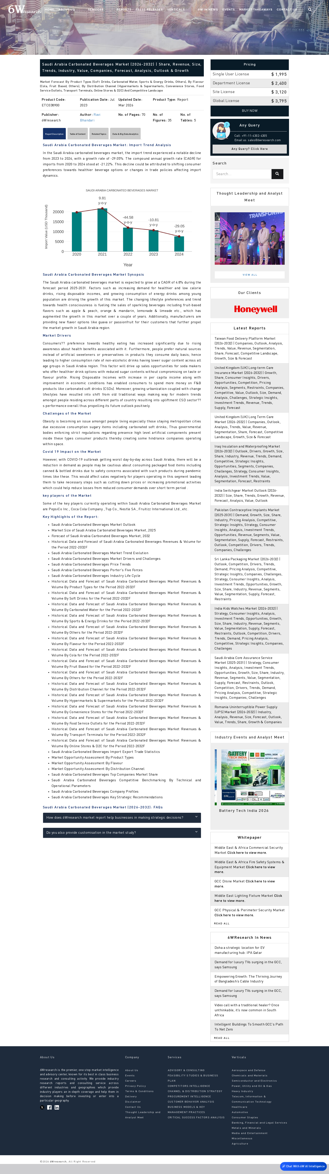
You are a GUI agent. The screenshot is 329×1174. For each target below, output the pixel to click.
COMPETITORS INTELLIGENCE (189, 1096)
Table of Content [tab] (97, 135)
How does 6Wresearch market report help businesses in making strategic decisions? (122, 819)
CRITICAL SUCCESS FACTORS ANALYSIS (196, 1127)
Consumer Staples (245, 1127)
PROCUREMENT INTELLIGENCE (189, 1106)
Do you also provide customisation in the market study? (122, 834)
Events (237, 10)
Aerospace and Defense (249, 1080)
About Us (101, 10)
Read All (222, 933)
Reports (141, 10)
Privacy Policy (135, 1096)
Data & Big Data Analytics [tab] (170, 135)
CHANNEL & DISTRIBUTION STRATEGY (195, 1101)
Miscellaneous (242, 1148)
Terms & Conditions (139, 1101)
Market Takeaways (264, 10)
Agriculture (240, 1154)
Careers (130, 1091)
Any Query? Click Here (250, 149)
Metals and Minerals (246, 1138)
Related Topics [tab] (130, 135)
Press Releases (166, 10)
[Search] (277, 174)
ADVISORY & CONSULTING (186, 1080)
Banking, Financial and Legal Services (259, 1133)
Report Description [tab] (61, 135)
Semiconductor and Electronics (254, 1091)
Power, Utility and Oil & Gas (252, 1096)
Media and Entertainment (250, 1143)
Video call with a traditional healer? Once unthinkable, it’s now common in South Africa (248, 1020)
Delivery (131, 1106)
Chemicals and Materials (250, 1085)
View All (250, 275)
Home (84, 10)
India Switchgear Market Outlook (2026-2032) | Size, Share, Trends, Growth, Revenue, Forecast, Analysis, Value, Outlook (250, 501)
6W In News (216, 10)
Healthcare (240, 1117)
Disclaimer (133, 1112)
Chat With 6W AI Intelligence (303, 1166)
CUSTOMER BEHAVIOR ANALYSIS (191, 1112)
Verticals (193, 10)
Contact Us (295, 10)
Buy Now (250, 111)
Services (121, 10)
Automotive (240, 1122)
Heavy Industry (242, 1101)
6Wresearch (58, 1172)
